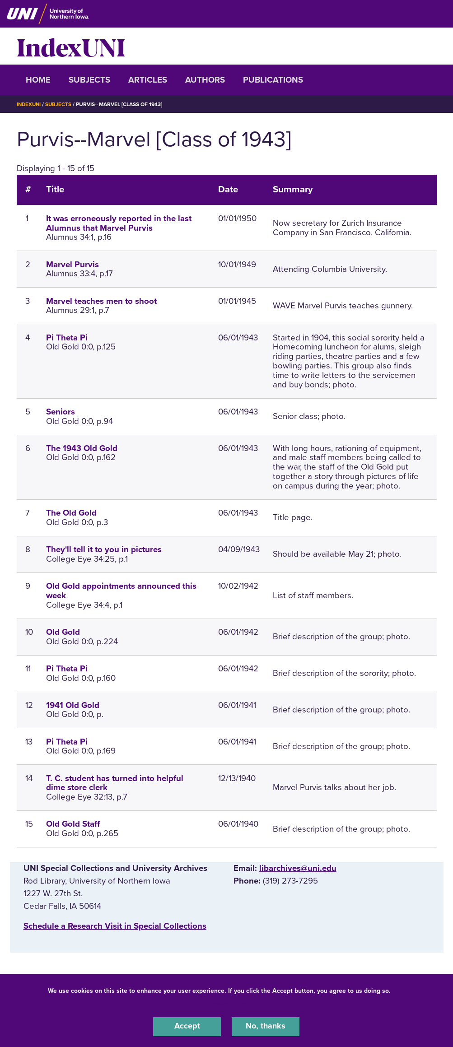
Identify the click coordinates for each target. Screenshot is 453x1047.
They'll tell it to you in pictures (104, 549)
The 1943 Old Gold (81, 448)
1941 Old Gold (72, 705)
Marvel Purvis (72, 265)
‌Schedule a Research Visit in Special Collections (114, 926)
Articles (147, 80)
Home (38, 80)
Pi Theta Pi (67, 338)
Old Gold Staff (73, 824)
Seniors (60, 412)
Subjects (89, 80)
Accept (187, 1026)
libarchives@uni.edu (297, 868)
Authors (205, 80)
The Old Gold (71, 513)
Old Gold (63, 632)
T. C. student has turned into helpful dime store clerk (114, 783)
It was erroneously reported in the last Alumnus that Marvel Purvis (118, 223)
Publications (273, 80)
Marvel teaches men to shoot (101, 301)
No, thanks (265, 1026)
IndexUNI (71, 46)
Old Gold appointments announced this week (121, 590)
